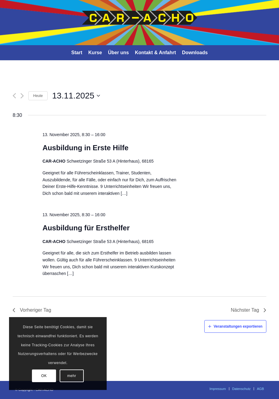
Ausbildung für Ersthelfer (86, 228)
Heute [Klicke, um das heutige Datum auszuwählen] (38, 96)
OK (44, 376)
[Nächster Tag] (22, 95)
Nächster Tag (245, 310)
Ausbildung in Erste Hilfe (85, 148)
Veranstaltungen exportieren (238, 326)
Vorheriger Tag (35, 310)
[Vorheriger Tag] (14, 95)
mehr (71, 376)
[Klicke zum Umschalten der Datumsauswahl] (76, 96)
